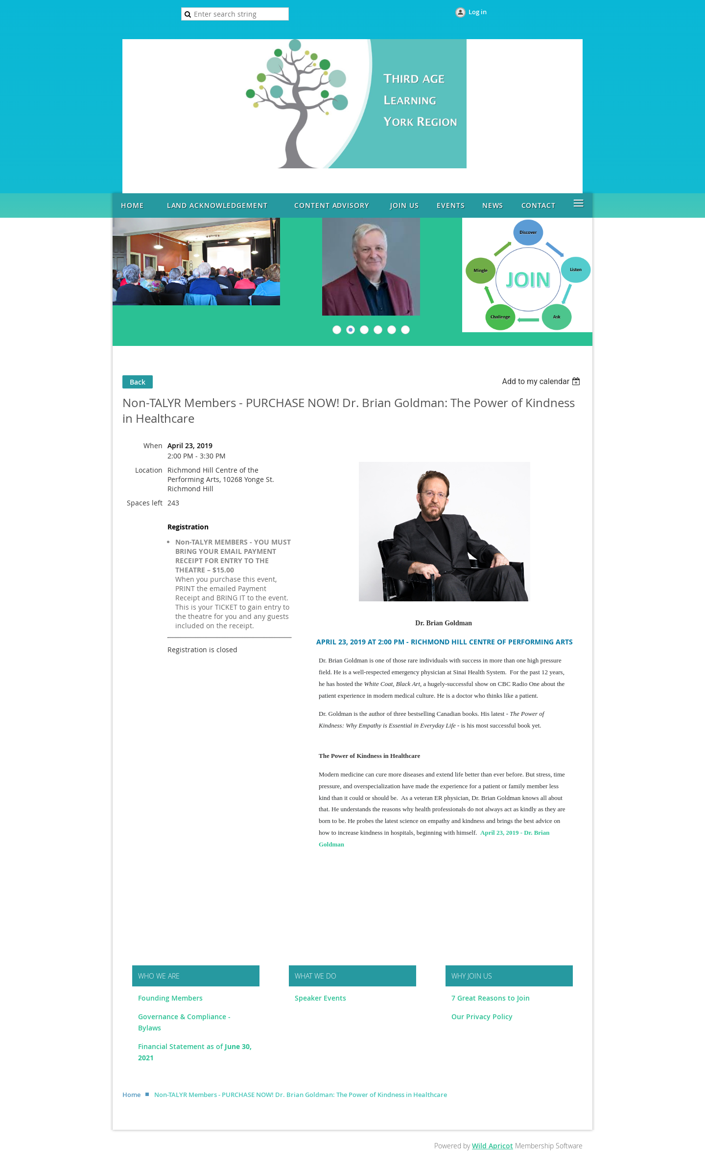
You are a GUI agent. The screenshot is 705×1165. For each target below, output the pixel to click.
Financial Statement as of (181, 1046)
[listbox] (542, 381)
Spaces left (145, 502)
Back (137, 382)
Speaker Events (321, 998)
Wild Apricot (492, 1145)
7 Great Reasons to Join (490, 998)
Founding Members (170, 998)
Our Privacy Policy (482, 1016)
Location (149, 470)
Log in (478, 11)
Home (131, 1094)
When (153, 445)
